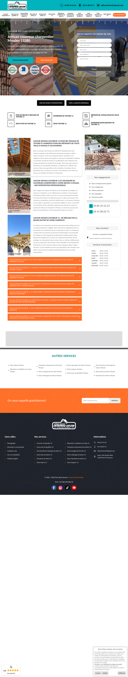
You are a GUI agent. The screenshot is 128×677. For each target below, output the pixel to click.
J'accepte (97, 673)
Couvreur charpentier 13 (6, 14)
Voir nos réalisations (20, 60)
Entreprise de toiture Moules (104, 376)
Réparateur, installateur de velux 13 (61, 15)
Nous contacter (47, 60)
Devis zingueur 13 (107, 14)
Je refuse (105, 673)
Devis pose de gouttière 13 (15, 14)
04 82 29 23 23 (70, 5)
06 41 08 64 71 (88, 5)
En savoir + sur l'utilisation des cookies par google (108, 664)
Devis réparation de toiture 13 (98, 15)
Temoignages (11, 443)
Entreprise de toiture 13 (42, 14)
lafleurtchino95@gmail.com (112, 5)
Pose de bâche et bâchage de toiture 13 (24, 15)
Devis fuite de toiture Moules (104, 372)
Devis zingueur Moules (73, 369)
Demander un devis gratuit (15, 447)
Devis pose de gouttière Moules (76, 373)
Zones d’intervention (76, 477)
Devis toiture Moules (16, 365)
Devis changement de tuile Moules (49, 372)
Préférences (122, 673)
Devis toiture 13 (52, 14)
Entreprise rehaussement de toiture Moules (49, 366)
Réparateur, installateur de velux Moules (19, 370)
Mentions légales (12, 459)
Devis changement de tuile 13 (79, 15)
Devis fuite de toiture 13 (33, 14)
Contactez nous (12, 451)
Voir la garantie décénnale (79, 103)
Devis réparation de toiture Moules (78, 365)
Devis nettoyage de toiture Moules (49, 376)
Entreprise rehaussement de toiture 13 (70, 15)
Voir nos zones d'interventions (50, 103)
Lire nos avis (11, 673)
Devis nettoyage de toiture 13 (88, 15)
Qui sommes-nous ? (119, 15)
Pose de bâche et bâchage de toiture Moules (104, 366)
